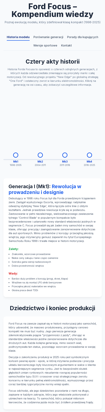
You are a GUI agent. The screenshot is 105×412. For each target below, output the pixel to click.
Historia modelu (18, 37)
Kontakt (66, 45)
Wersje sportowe (45, 45)
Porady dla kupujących (82, 37)
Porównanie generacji (48, 37)
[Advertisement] (52, 117)
